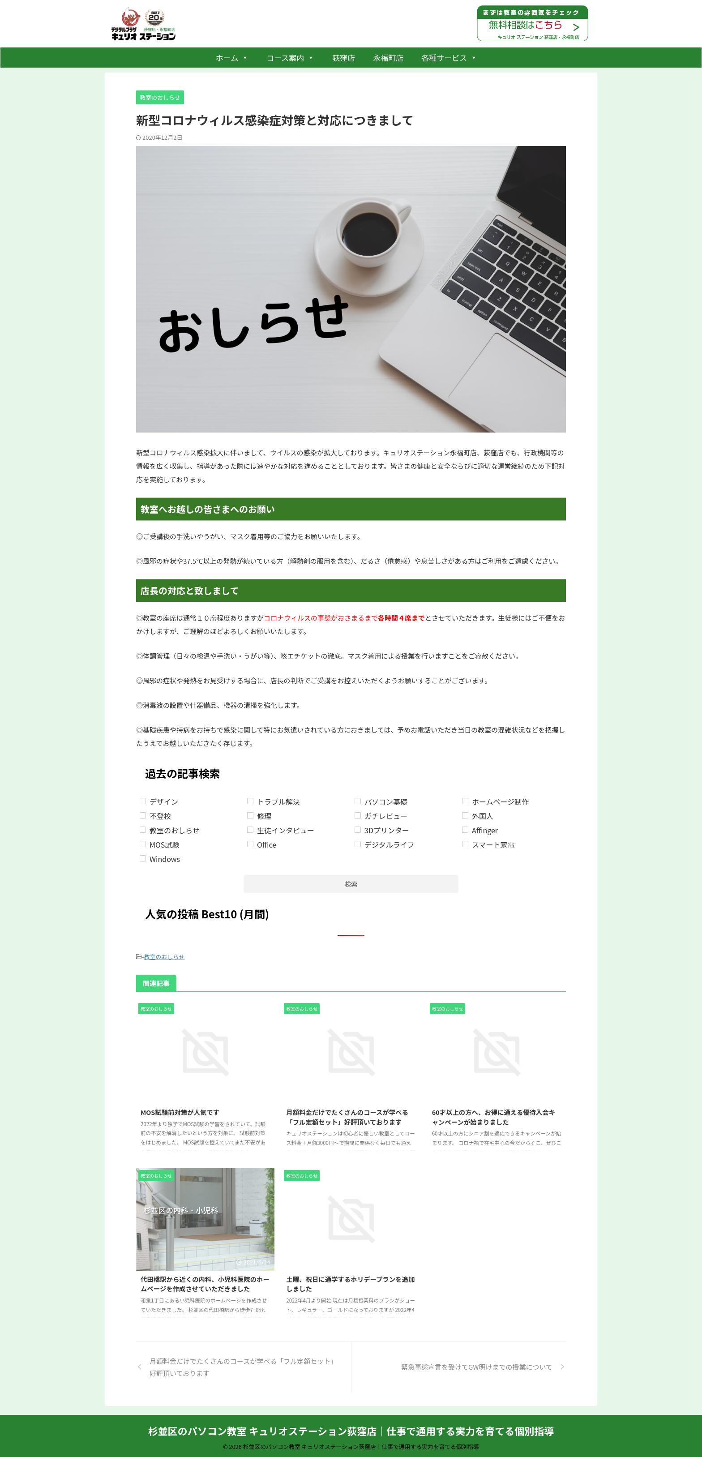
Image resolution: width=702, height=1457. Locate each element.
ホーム (232, 57)
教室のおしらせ (164, 955)
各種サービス (449, 57)
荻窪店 (343, 57)
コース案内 (290, 57)
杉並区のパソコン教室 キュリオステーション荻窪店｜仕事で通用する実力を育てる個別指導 (351, 1428)
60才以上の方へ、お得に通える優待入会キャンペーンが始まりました (494, 1114)
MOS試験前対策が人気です (180, 1109)
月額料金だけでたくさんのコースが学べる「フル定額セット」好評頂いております (347, 1114)
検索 (351, 883)
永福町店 (388, 57)
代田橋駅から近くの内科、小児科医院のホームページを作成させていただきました (205, 1281)
